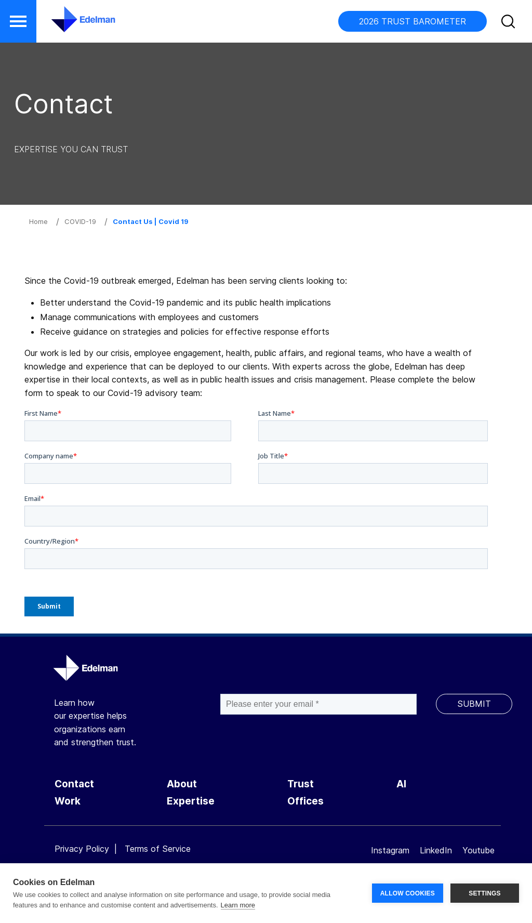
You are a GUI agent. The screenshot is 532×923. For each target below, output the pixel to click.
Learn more (238, 905)
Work (68, 801)
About (182, 784)
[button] (18, 21)
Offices (305, 801)
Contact (74, 784)
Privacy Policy (82, 848)
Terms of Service (158, 848)
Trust (300, 784)
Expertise (191, 801)
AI (401, 784)
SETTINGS (485, 893)
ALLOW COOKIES (407, 893)
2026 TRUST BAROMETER (412, 21)
